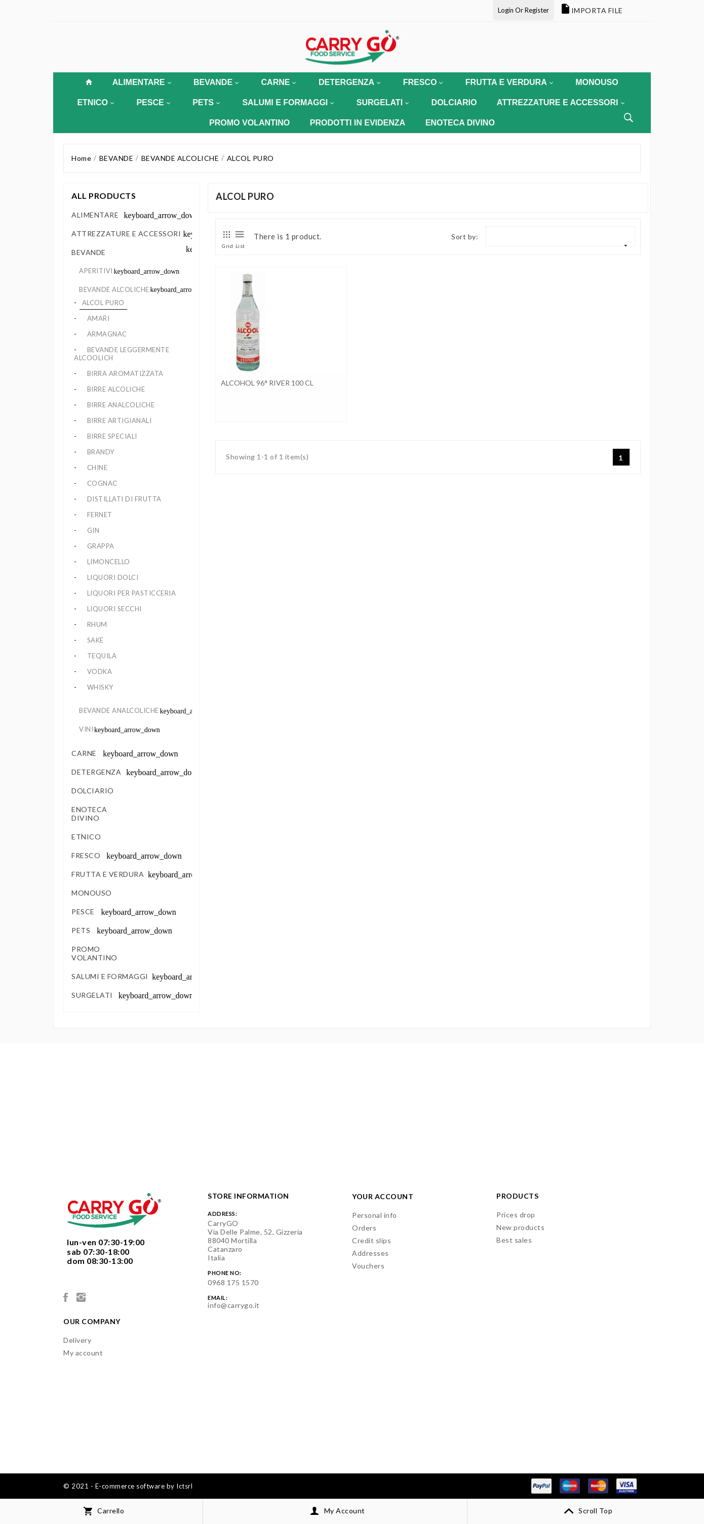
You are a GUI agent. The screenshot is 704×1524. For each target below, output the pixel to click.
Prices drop (515, 1214)
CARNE (278, 82)
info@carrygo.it (234, 1305)
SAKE (95, 640)
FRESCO (423, 82)
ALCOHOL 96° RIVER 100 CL (267, 382)
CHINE (97, 467)
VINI (86, 729)
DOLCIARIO (454, 102)
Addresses (370, 1253)
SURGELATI (383, 102)
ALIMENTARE (141, 82)
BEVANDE (216, 82)
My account (83, 1352)
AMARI (98, 318)
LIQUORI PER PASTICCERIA (131, 593)
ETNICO (95, 102)
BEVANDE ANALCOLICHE (119, 710)
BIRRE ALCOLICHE (116, 389)
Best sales (514, 1240)
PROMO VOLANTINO (249, 122)
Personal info (374, 1215)
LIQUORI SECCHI (114, 609)
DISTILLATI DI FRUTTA (124, 499)
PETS (206, 102)
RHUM (97, 624)
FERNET (99, 515)
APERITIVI (96, 271)
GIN (93, 530)
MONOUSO (596, 82)
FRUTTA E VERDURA (509, 82)
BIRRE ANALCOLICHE (121, 405)
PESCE (153, 102)
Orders (364, 1227)
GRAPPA (100, 546)
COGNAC (102, 483)
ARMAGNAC (107, 334)
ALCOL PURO (103, 303)
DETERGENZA (349, 82)
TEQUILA (102, 656)
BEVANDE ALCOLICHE (114, 289)
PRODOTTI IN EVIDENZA (357, 122)
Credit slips (371, 1240)
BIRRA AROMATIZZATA (125, 373)
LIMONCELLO (108, 562)
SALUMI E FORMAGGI (288, 102)
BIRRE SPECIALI (112, 436)
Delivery (77, 1340)
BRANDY (100, 452)
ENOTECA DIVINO (460, 122)
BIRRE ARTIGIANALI (119, 420)
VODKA (99, 671)
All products (103, 195)
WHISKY (100, 687)
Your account (382, 1196)
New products (520, 1227)
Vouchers (368, 1265)
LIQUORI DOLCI (113, 577)
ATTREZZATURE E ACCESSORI (560, 102)
